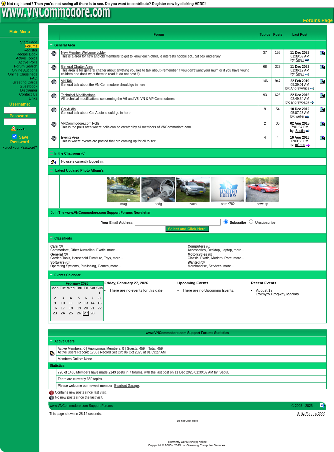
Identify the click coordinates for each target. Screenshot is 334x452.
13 (86, 303)
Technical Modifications (78, 95)
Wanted (194, 262)
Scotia (300, 131)
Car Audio (68, 109)
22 (99, 308)
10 (63, 303)
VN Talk (66, 81)
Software (57, 262)
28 (92, 313)
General (56, 254)
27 (86, 313)
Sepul (300, 60)
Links (34, 98)
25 (71, 313)
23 (55, 313)
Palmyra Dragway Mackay (277, 294)
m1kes (300, 145)
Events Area (70, 137)
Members (83, 372)
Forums (32, 46)
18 (71, 308)
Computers (196, 246)
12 (79, 303)
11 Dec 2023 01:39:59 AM (194, 372)
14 (92, 303)
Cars (54, 246)
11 (71, 303)
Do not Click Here (187, 420)
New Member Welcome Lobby (83, 52)
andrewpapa (300, 102)
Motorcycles (197, 254)
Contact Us (29, 94)
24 (63, 313)
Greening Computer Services (206, 445)
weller (300, 116)
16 (55, 308)
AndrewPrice (300, 88)
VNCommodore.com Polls (80, 123)
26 (79, 313)
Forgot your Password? (19, 147)
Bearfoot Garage (126, 386)
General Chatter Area (77, 66)
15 (99, 303)
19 (79, 308)
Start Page (29, 42)
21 (92, 308)
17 (63, 308)
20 (86, 308)
